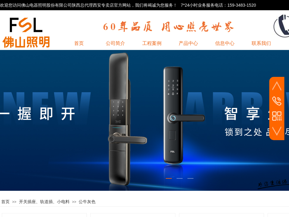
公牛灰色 (87, 202)
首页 (5, 202)
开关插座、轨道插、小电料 (44, 202)
